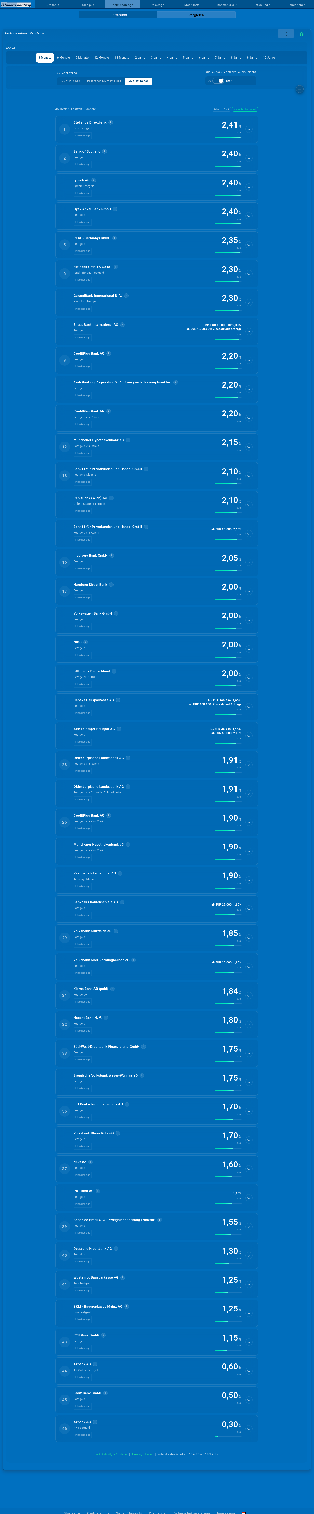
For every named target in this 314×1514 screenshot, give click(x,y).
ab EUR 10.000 (138, 81)
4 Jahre (172, 57)
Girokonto (52, 5)
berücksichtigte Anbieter (111, 1454)
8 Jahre (236, 57)
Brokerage (157, 5)
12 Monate (101, 57)
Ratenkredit (261, 5)
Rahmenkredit (227, 5)
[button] (157, 129)
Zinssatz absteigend (245, 109)
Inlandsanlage (82, 135)
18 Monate (122, 57)
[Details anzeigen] (249, 129)
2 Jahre (140, 57)
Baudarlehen (297, 5)
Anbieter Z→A (221, 109)
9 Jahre (252, 57)
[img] (228, 137)
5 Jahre (188, 57)
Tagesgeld (87, 5)
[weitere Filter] (300, 89)
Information (117, 15)
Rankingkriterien (143, 1454)
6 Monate (63, 57)
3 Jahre (156, 57)
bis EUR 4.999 (70, 81)
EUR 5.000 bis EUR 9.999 (104, 81)
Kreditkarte (192, 5)
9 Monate (82, 57)
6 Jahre (204, 57)
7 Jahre (220, 57)
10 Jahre (269, 57)
